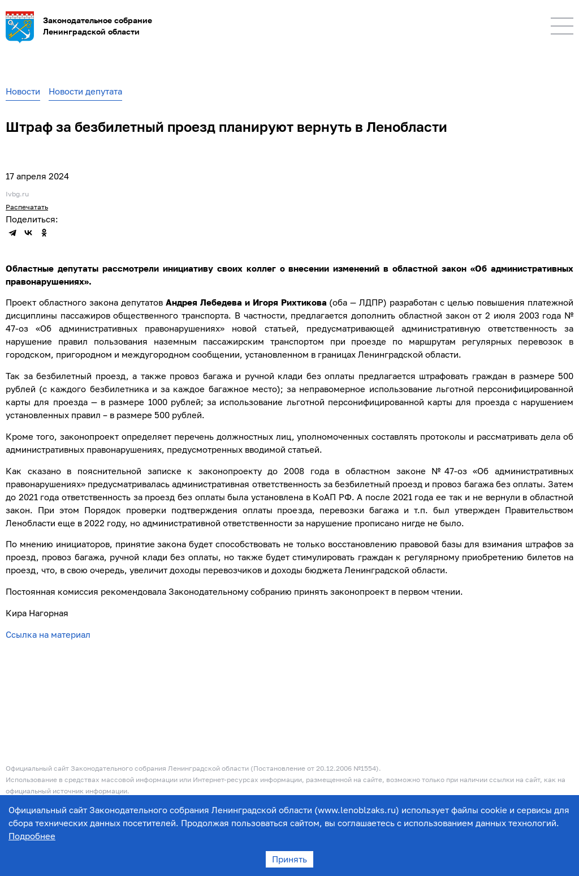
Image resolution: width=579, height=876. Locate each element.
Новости (23, 91)
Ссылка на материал (48, 634)
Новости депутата (85, 91)
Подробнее (31, 836)
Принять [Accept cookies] (289, 859)
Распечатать (27, 207)
